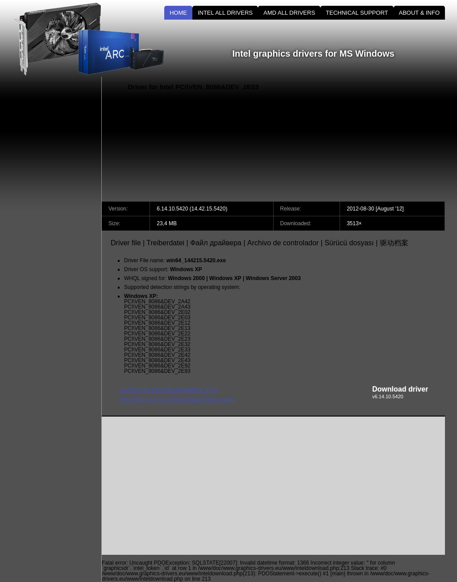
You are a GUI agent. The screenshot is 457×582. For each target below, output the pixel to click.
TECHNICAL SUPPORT (357, 12)
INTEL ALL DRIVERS (225, 12)
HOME (178, 12)
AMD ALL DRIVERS (289, 12)
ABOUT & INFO (419, 12)
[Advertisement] (369, 139)
